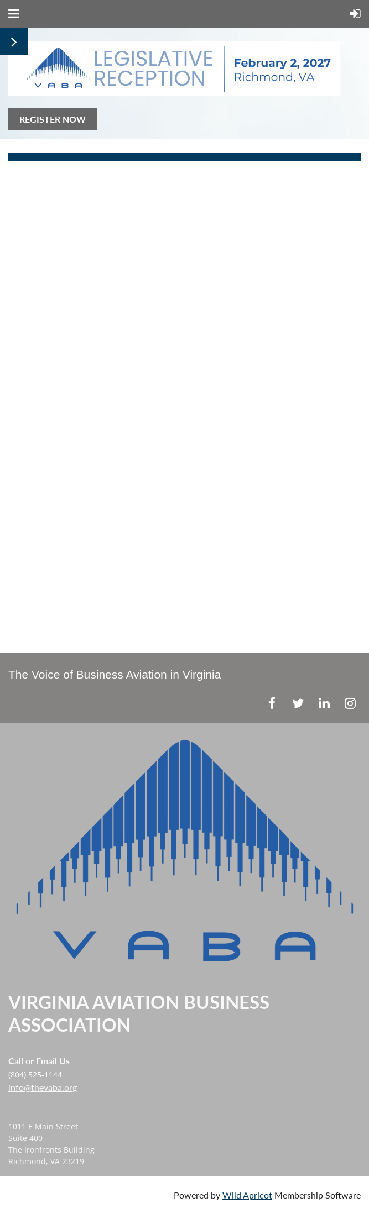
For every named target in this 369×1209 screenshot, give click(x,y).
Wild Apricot (247, 1195)
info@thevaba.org (42, 1087)
